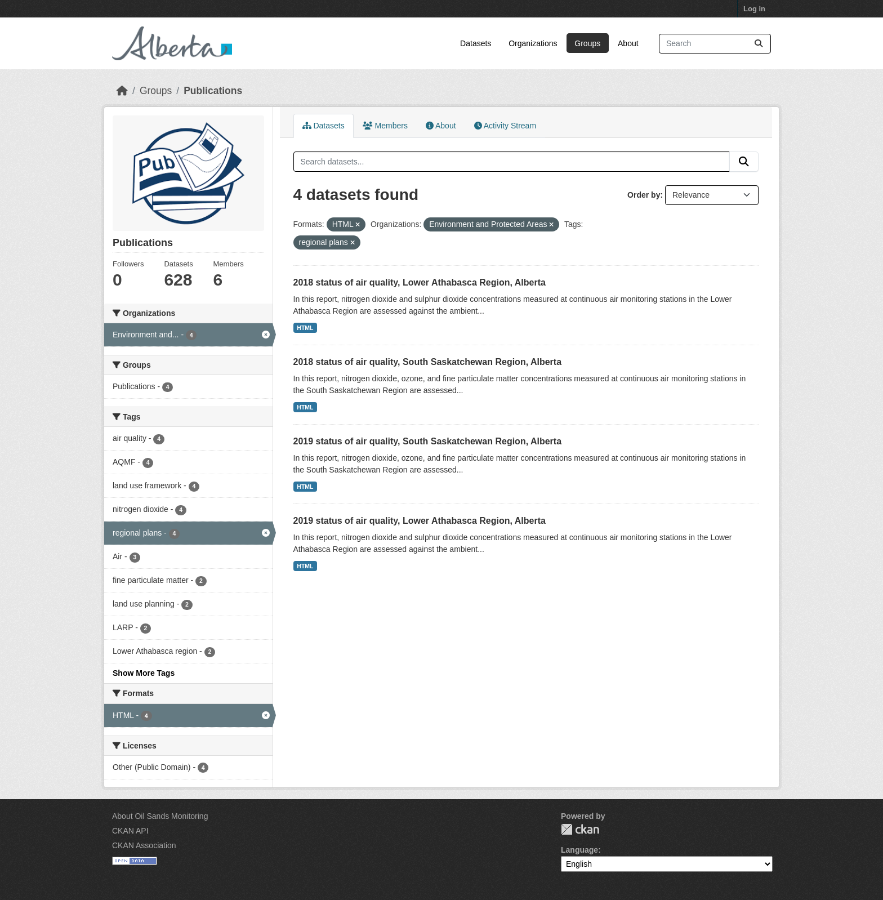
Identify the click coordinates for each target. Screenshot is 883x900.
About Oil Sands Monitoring (160, 816)
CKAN (580, 829)
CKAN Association (144, 845)
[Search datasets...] (715, 44)
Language (579, 849)
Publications (213, 90)
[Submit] (758, 44)
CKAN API (130, 830)
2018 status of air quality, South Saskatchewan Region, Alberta (427, 362)
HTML (305, 327)
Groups (587, 43)
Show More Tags (144, 673)
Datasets (475, 43)
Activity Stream (505, 125)
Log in (754, 9)
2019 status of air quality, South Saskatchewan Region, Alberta (427, 441)
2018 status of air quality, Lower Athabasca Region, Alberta (419, 282)
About (628, 43)
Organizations (533, 43)
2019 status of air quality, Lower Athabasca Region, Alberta (419, 520)
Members (385, 125)
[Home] (122, 90)
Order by (643, 194)
